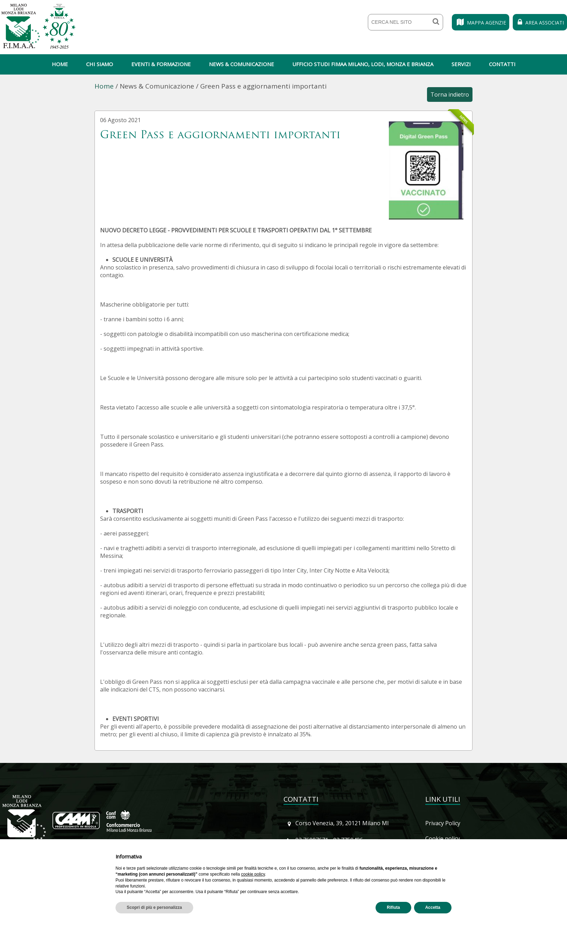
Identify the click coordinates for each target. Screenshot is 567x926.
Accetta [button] (432, 907)
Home (60, 64)
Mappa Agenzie (480, 22)
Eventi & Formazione (161, 64)
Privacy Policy (442, 823)
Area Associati (540, 22)
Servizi (461, 64)
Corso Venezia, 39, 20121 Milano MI (342, 823)
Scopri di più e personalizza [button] (154, 907)
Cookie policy (442, 838)
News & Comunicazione (241, 64)
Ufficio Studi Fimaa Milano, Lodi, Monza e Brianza (362, 64)
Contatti (502, 64)
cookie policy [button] (253, 874)
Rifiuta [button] (393, 907)
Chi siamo (99, 64)
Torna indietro (449, 94)
